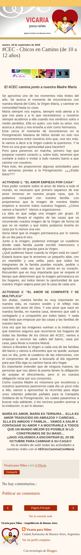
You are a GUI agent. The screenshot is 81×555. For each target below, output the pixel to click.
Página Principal (40, 508)
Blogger (52, 550)
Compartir (11, 472)
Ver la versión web (40, 516)
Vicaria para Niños (38, 529)
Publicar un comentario (21, 493)
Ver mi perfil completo (36, 540)
